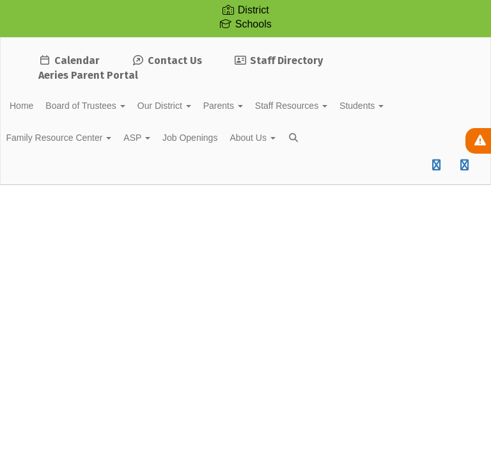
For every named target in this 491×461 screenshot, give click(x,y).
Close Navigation (63, 175)
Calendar (69, 60)
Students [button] (416, 106)
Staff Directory (278, 60)
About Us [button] (297, 138)
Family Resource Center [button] (82, 138)
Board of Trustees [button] (112, 106)
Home (41, 106)
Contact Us (167, 60)
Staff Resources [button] (339, 106)
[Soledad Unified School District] (245, 46)
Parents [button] (264, 106)
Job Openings (226, 138)
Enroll (383, 211)
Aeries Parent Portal (88, 75)
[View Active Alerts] (478, 141)
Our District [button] (198, 106)
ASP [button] (167, 138)
